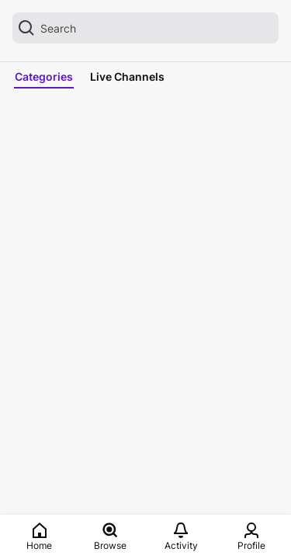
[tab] (47, 76)
